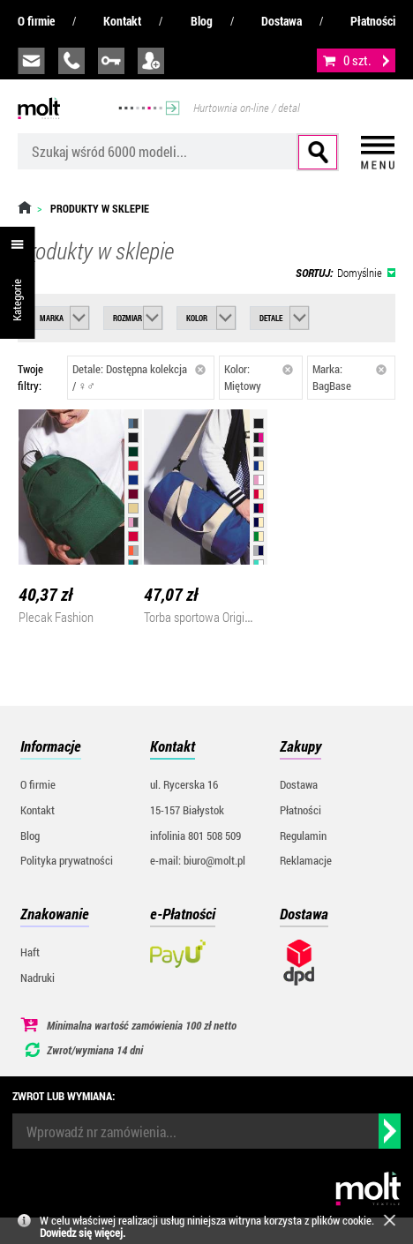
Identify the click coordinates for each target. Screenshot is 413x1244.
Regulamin (303, 835)
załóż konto (151, 61)
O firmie (36, 20)
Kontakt (122, 20)
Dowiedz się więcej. (82, 1232)
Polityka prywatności (66, 860)
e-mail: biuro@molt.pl (197, 860)
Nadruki (37, 977)
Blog (202, 20)
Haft (30, 952)
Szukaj (317, 152)
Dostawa (281, 20)
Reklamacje (306, 860)
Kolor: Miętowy (258, 377)
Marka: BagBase (349, 377)
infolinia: (71, 61)
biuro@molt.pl (31, 61)
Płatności (372, 20)
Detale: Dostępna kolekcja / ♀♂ (139, 377)
